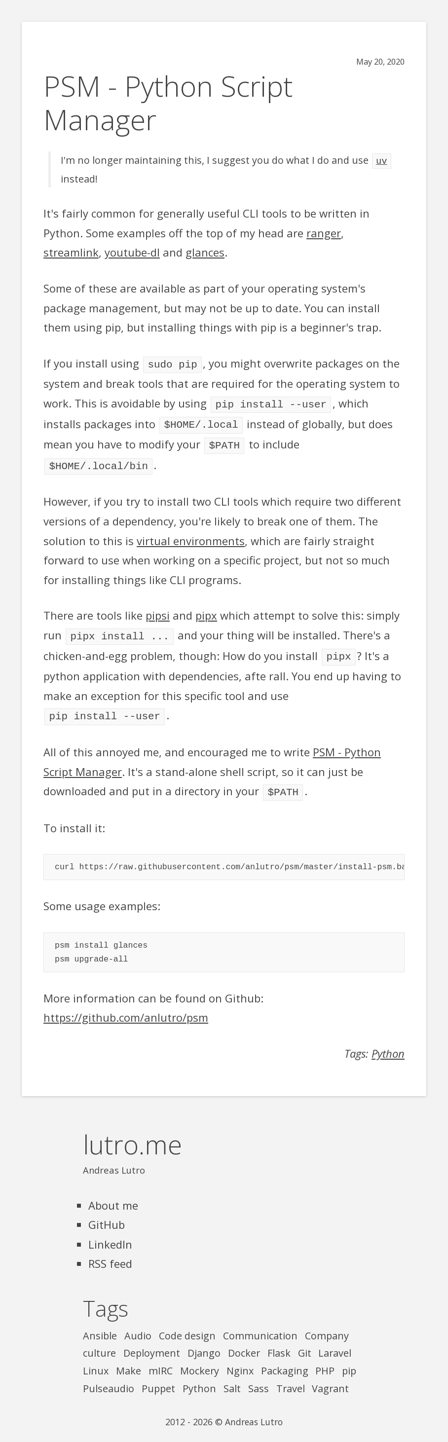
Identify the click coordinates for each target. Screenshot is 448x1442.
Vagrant (330, 1378)
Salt (232, 1378)
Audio (137, 1325)
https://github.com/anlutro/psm (125, 1007)
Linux (96, 1361)
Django (204, 1343)
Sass (258, 1378)
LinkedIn (110, 1234)
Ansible (100, 1325)
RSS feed (110, 1253)
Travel (290, 1378)
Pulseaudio (108, 1378)
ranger (323, 231)
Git (304, 1343)
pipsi (158, 609)
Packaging (284, 1361)
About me (113, 1195)
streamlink (71, 251)
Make (128, 1361)
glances (205, 251)
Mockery (199, 1361)
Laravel (334, 1343)
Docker (244, 1343)
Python (388, 1043)
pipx (206, 609)
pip (349, 1361)
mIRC (161, 1361)
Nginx (240, 1361)
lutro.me (132, 1134)
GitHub (106, 1214)
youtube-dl (132, 251)
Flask (279, 1343)
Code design (187, 1325)
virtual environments (191, 534)
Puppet (158, 1378)
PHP (325, 1361)
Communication (260, 1325)
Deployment (151, 1343)
